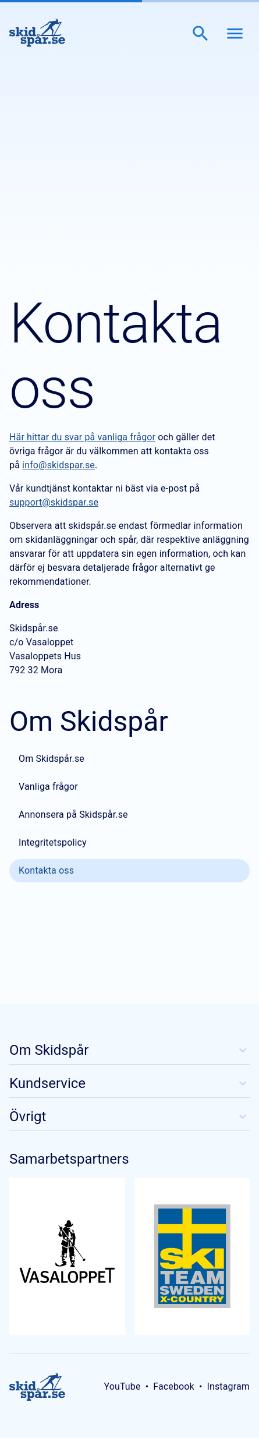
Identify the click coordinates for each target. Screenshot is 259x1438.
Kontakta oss (46, 870)
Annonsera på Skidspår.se (73, 814)
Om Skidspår (129, 1050)
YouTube (122, 1386)
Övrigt (129, 1116)
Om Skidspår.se (51, 758)
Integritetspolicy (53, 842)
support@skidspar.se (53, 502)
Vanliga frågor (48, 786)
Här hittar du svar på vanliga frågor (82, 437)
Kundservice (129, 1083)
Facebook (173, 1386)
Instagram (228, 1386)
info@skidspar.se (58, 465)
